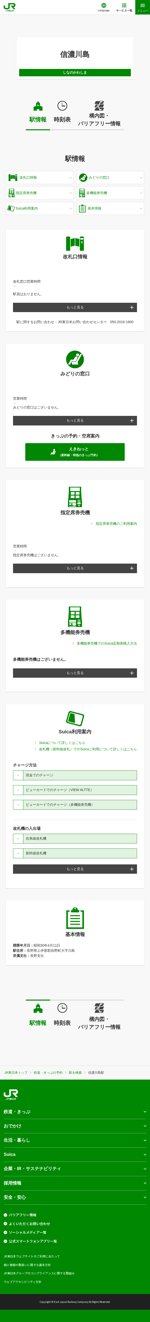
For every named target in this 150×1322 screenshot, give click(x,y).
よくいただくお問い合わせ (29, 1223)
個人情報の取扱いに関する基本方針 (27, 1265)
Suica (9, 1154)
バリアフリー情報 (22, 1215)
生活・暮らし (17, 1140)
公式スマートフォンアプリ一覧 (33, 1241)
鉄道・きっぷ (17, 1111)
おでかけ (12, 1126)
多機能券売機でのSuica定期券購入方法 (107, 643)
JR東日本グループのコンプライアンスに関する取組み (39, 1273)
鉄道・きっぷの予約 (48, 1072)
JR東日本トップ (15, 1072)
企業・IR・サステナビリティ (32, 1168)
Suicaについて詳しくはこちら (62, 743)
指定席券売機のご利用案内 (116, 524)
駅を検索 (75, 1072)
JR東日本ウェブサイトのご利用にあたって (32, 1256)
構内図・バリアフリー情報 (99, 120)
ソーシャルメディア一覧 (27, 1232)
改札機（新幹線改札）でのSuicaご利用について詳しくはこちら (88, 749)
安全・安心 (15, 1197)
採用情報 (12, 1183)
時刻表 (62, 120)
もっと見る (75, 307)
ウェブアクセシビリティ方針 (22, 1282)
